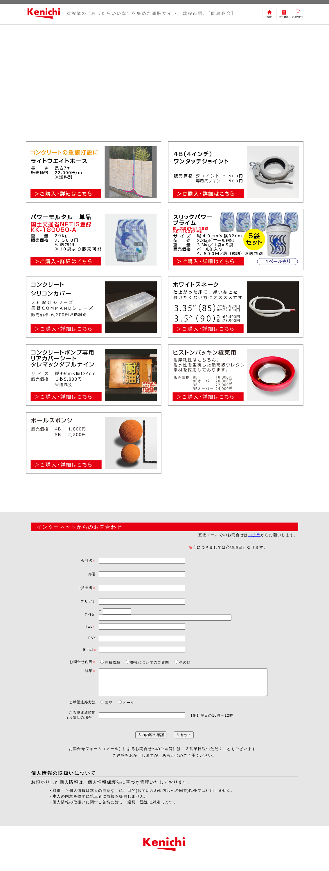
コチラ (254, 535)
